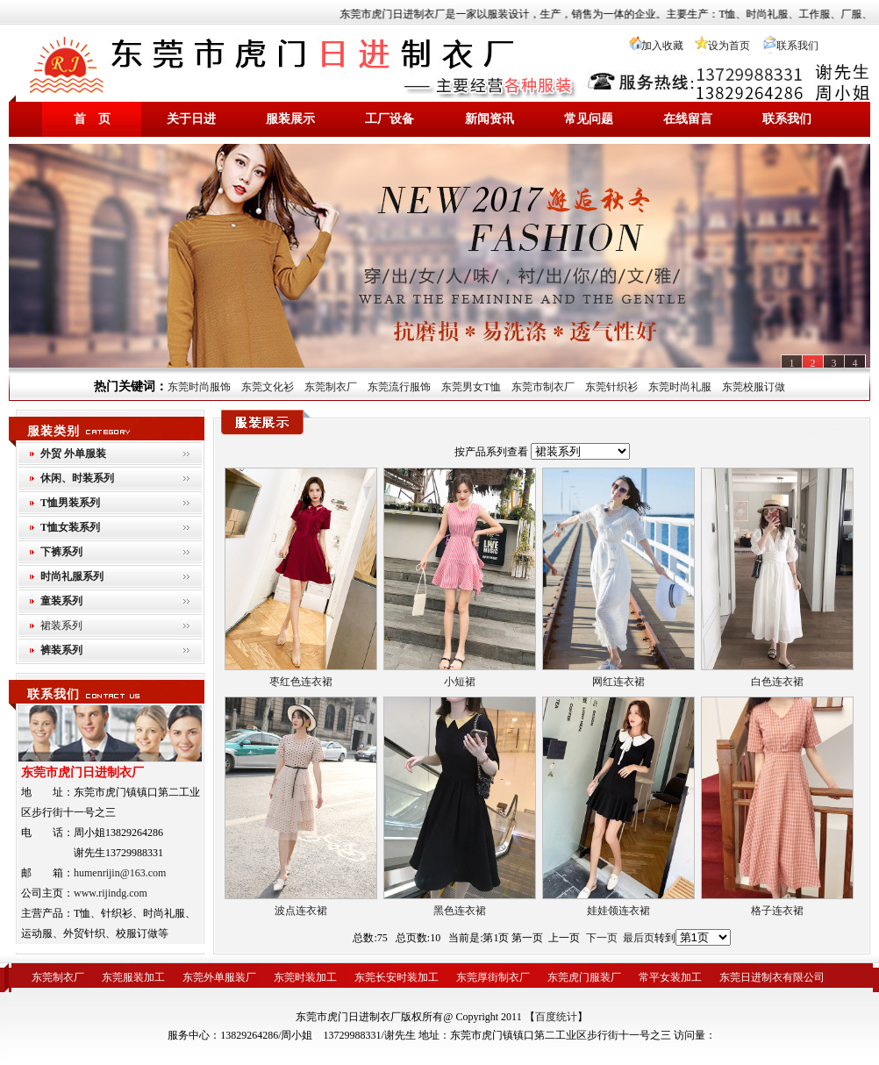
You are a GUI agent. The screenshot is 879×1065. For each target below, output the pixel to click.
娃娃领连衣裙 (618, 910)
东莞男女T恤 (470, 387)
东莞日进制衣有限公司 (772, 977)
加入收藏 (662, 45)
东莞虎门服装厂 (584, 977)
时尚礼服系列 (72, 576)
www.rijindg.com (110, 893)
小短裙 (459, 681)
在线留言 (687, 118)
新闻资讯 (489, 118)
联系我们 (797, 45)
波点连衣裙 (301, 910)
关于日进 (191, 118)
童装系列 (61, 601)
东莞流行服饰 (399, 387)
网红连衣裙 (618, 681)
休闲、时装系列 (77, 478)
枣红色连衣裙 (300, 681)
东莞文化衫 (267, 387)
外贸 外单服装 (73, 453)
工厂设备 (389, 118)
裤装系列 (61, 650)
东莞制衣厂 (330, 387)
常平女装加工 (670, 977)
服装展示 (290, 118)
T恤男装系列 (70, 503)
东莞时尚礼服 (679, 387)
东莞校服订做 (753, 387)
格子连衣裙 (777, 910)
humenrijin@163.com (120, 873)
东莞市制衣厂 (543, 387)
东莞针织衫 (611, 387)
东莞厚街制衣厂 (493, 977)
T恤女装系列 (70, 527)
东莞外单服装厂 (219, 977)
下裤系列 (61, 552)
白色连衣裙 (777, 681)
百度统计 (556, 1017)
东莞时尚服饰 (199, 387)
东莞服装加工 (133, 977)
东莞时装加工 (305, 977)
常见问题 (588, 118)
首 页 (92, 118)
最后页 (638, 938)
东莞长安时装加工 (396, 977)
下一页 (602, 938)
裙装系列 (61, 625)
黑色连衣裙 (459, 910)
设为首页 (729, 45)
